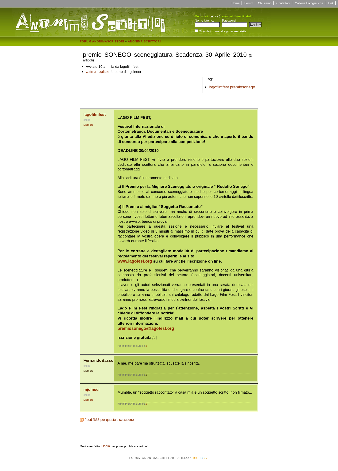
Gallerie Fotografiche (309, 3)
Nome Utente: (207, 23)
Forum (248, 3)
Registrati (201, 16)
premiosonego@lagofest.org (146, 328)
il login (105, 446)
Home (235, 3)
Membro (88, 124)
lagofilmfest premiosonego (232, 87)
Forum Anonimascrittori (102, 41)
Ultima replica (97, 71)
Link (331, 3)
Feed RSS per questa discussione (109, 420)
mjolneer (92, 389)
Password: (234, 23)
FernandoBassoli (100, 360)
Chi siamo (265, 3)
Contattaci (283, 3)
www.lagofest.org (135, 261)
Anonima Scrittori (144, 41)
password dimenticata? (235, 16)
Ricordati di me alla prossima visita (220, 31)
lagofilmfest (95, 114)
